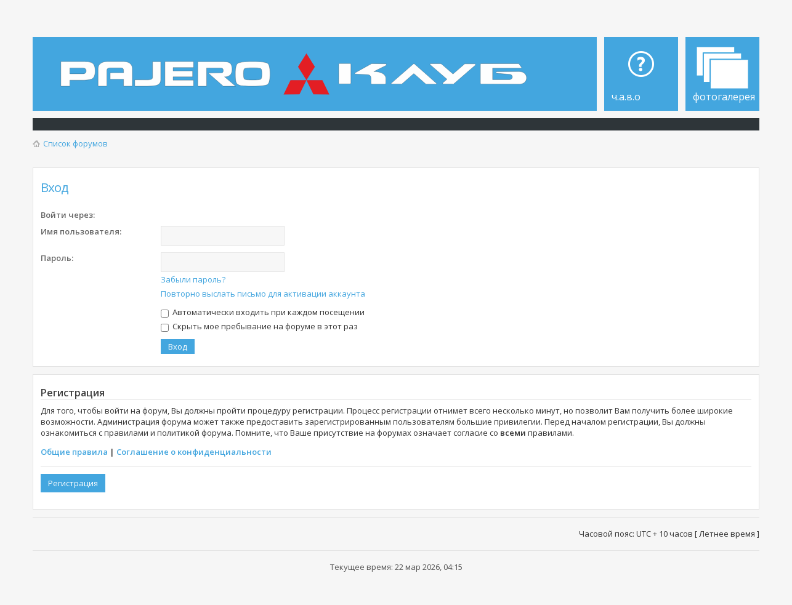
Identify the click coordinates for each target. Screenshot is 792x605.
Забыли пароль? (193, 279)
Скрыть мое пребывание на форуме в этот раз (259, 326)
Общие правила (74, 451)
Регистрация (73, 483)
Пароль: (57, 257)
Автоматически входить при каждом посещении (263, 312)
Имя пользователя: (81, 231)
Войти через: (68, 214)
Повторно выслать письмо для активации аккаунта (263, 293)
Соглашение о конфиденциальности (194, 451)
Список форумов (75, 143)
